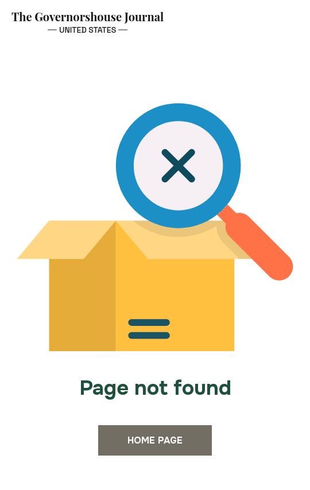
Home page (155, 440)
